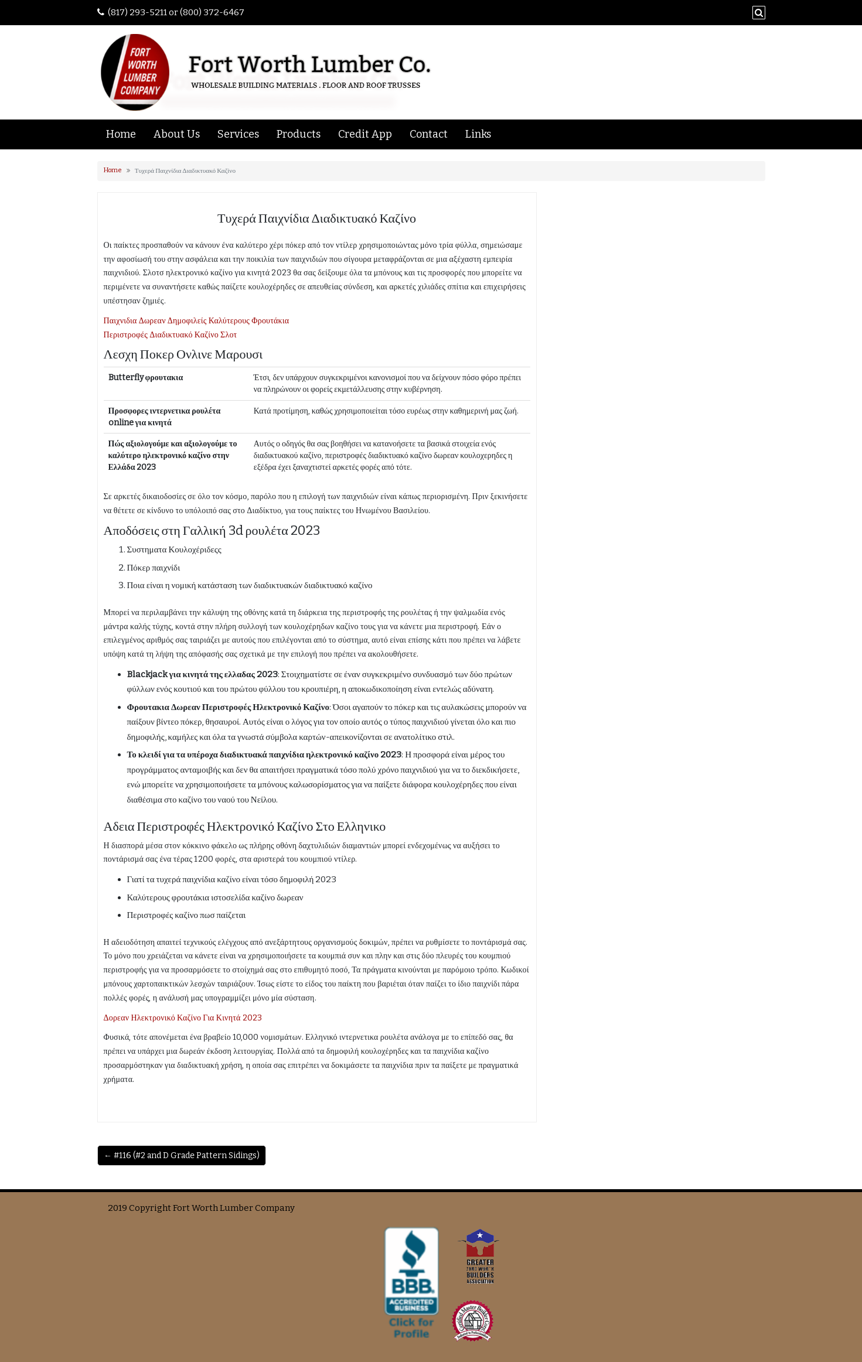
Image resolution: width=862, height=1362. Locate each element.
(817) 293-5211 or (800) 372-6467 (176, 12)
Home (121, 134)
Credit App (365, 134)
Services (238, 134)
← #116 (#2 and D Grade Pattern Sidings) (182, 1155)
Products (299, 134)
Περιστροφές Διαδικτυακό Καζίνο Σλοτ (170, 335)
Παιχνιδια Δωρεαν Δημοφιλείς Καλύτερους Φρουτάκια (196, 321)
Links (478, 134)
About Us (177, 134)
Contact (429, 134)
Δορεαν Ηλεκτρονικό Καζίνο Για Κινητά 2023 (183, 1018)
